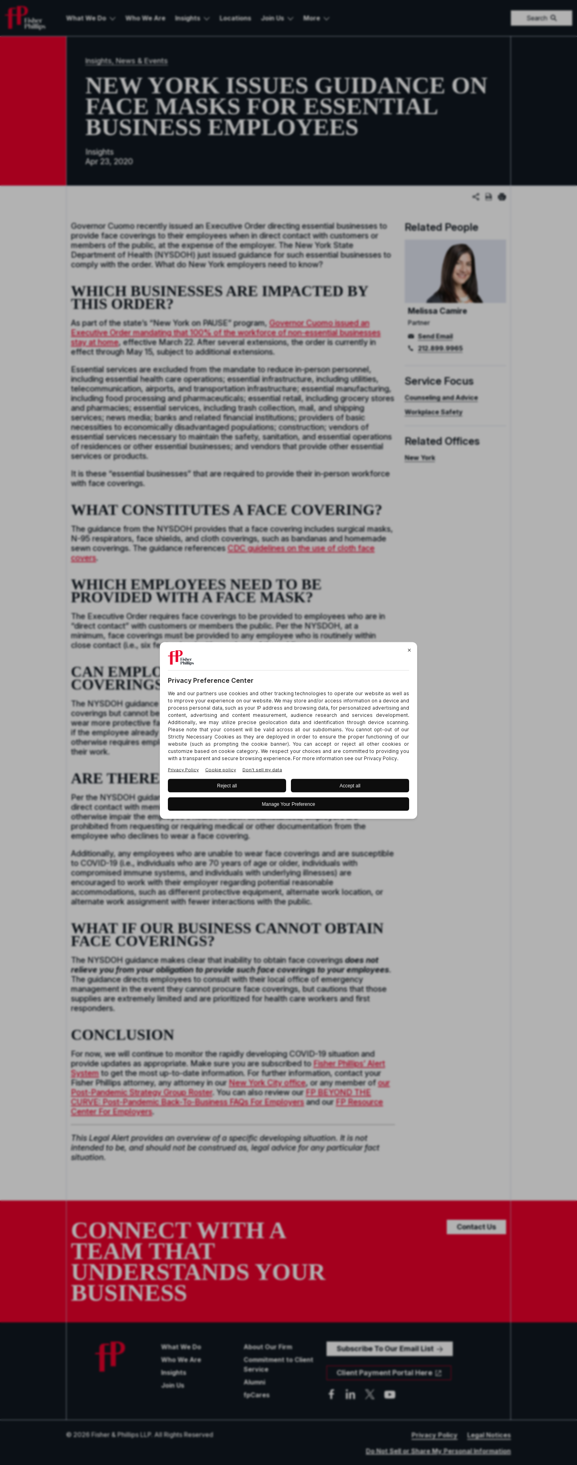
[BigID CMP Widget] (288, 732)
